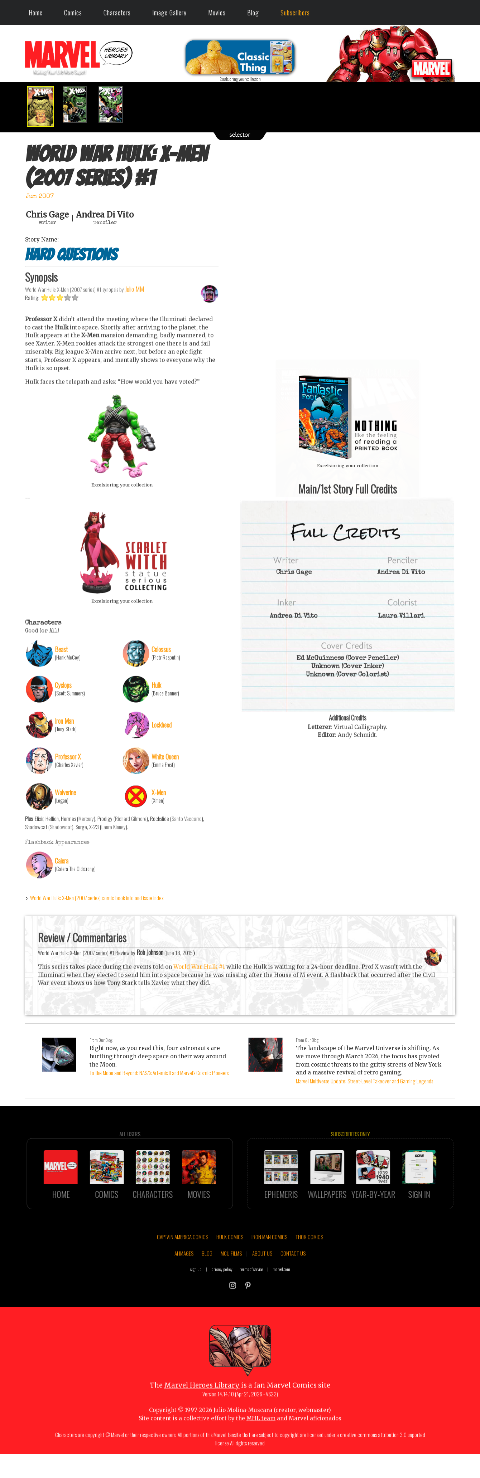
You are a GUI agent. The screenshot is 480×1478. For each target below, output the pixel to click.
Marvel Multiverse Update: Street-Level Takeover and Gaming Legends (364, 1081)
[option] (43, 106)
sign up (196, 1301)
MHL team (260, 1450)
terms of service (251, 1301)
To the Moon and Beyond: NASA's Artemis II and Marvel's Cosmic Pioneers (159, 1073)
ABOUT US (262, 1285)
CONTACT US (293, 1285)
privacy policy (221, 1301)
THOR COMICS (309, 1269)
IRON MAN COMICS (269, 1269)
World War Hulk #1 (199, 999)
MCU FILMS (231, 1285)
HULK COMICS (229, 1269)
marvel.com (281, 1301)
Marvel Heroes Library (202, 1418)
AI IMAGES (183, 1285)
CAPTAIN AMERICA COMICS (182, 1269)
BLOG (207, 1285)
